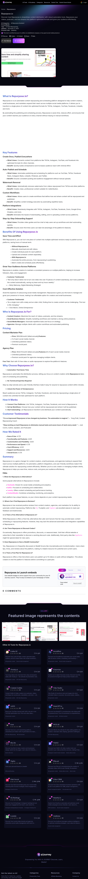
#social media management (23, 661)
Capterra (52, 508)
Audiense (56, 816)
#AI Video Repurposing (22, 679)
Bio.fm (13, 743)
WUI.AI (56, 724)
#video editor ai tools (70, 752)
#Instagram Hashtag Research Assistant (14, 807)
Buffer (9, 488)
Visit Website (6, 41)
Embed (20, 36)
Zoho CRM (57, 779)
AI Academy (31, 2)
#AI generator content (10, 661)
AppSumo (78, 535)
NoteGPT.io (57, 706)
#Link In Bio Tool (9, 752)
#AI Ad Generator (21, 734)
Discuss (4, 36)
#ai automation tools (67, 789)
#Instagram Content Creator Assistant (56, 752)
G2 (37, 508)
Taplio (12, 761)
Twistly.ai (14, 669)
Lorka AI (13, 651)
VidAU (56, 743)
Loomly (10, 490)
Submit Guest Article (65, 2)
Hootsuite (11, 485)
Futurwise (57, 669)
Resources (47, 2)
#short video (72, 771)
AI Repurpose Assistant (17, 23)
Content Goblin (16, 688)
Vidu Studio (57, 688)
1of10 (12, 706)
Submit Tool (54, 2)
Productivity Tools (35, 876)
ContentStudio (12, 493)
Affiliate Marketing (56, 876)
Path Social (14, 779)
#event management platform (54, 789)
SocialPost (57, 651)
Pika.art (56, 761)
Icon (12, 724)
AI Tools (25, 2)
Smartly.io (57, 798)
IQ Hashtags (15, 798)
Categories (40, 2)
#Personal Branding (9, 771)
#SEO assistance (52, 807)
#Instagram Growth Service (11, 789)
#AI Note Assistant (63, 716)
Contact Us (76, 876)
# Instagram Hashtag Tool (30, 807)
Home (3, 9)
